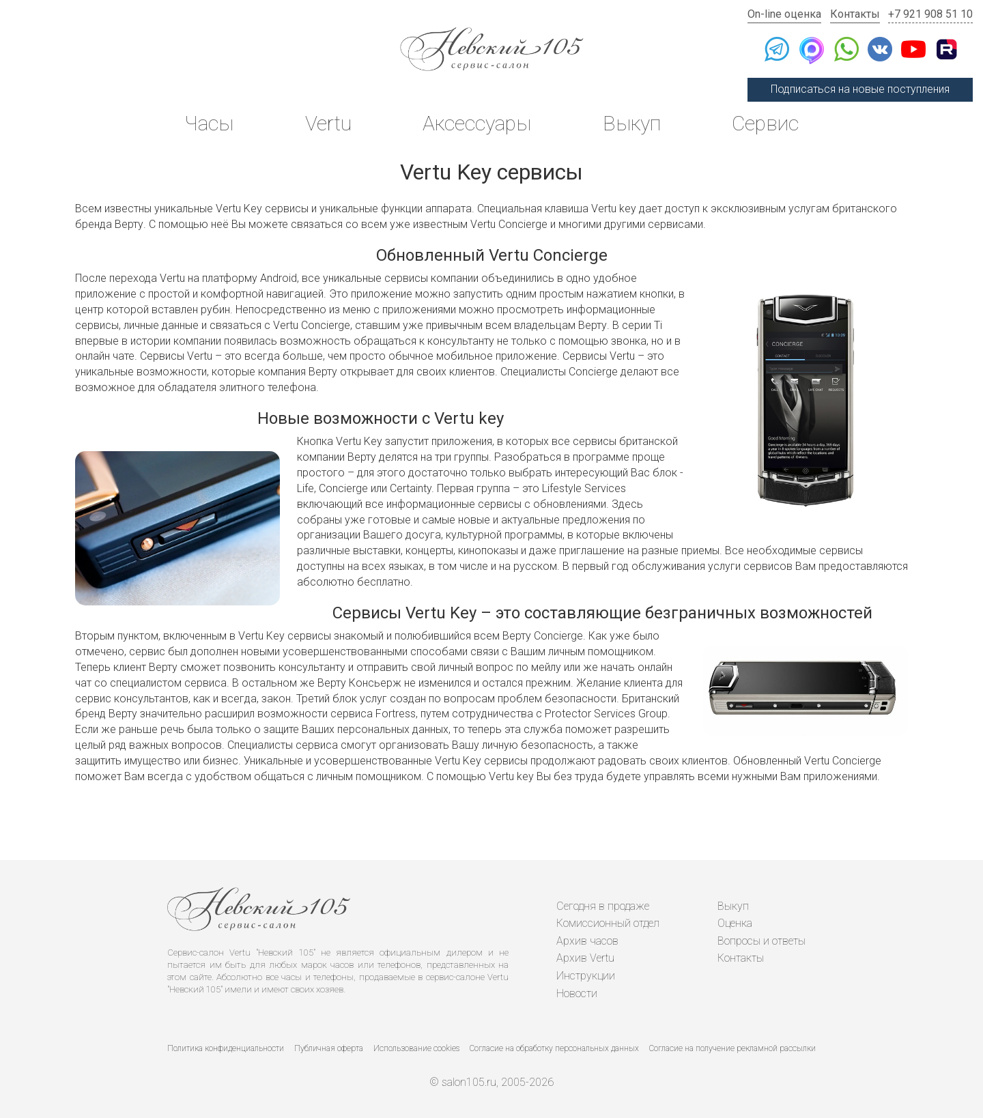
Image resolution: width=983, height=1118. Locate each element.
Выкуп (632, 123)
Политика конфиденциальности (225, 1048)
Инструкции (585, 975)
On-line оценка (784, 14)
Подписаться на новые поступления (860, 89)
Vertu (328, 123)
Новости (576, 993)
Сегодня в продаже (602, 906)
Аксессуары (477, 123)
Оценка (734, 923)
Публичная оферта (328, 1048)
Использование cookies (416, 1048)
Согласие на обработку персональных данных (554, 1048)
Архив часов (587, 940)
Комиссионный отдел (607, 923)
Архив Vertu (585, 957)
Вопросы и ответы (761, 940)
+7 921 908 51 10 (930, 14)
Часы (208, 123)
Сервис (765, 123)
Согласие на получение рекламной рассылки (732, 1048)
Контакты (855, 14)
